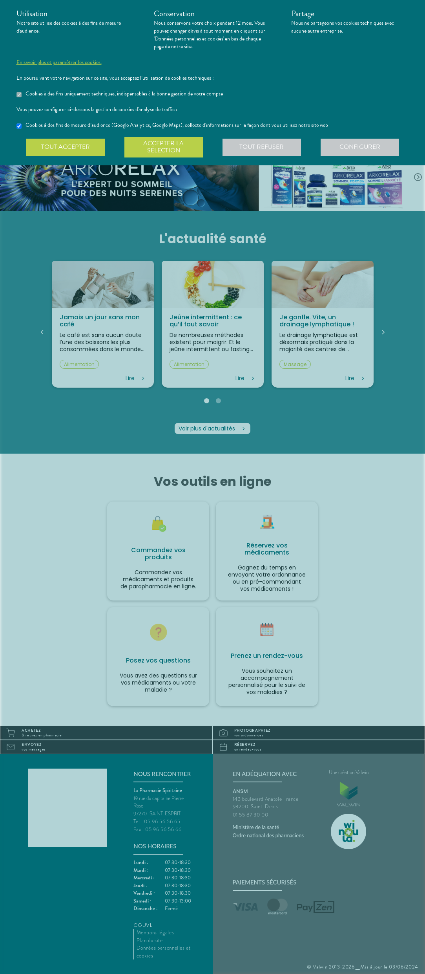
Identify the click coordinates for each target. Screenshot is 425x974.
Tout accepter (65, 147)
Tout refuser (261, 147)
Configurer (359, 147)
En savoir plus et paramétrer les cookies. (59, 62)
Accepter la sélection (163, 147)
